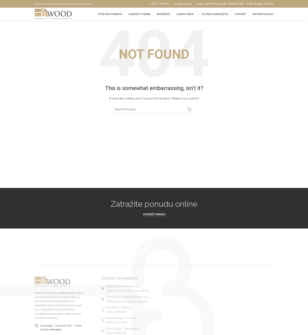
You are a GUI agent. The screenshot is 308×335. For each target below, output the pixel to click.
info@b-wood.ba (183, 4)
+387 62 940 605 (159, 4)
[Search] (154, 113)
